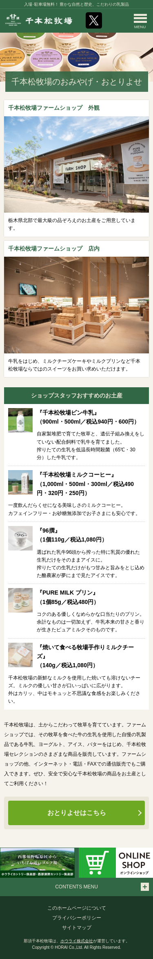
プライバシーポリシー (76, 918)
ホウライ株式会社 (76, 941)
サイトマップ (76, 927)
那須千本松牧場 (38, 19)
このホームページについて (76, 908)
